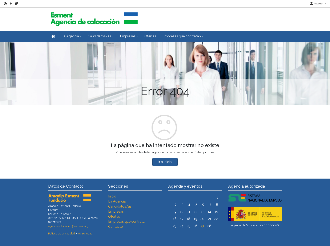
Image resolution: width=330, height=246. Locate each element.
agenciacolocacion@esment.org (68, 226)
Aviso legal (85, 233)
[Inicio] (93, 17)
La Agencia (117, 201)
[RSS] (5, 3)
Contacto (115, 227)
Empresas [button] (128, 36)
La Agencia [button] (70, 36)
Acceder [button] (317, 3)
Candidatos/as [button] (99, 36)
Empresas (116, 211)
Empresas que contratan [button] (181, 36)
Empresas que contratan (127, 222)
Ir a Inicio (165, 162)
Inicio (112, 196)
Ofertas (150, 36)
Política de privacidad (61, 233)
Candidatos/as (120, 206)
